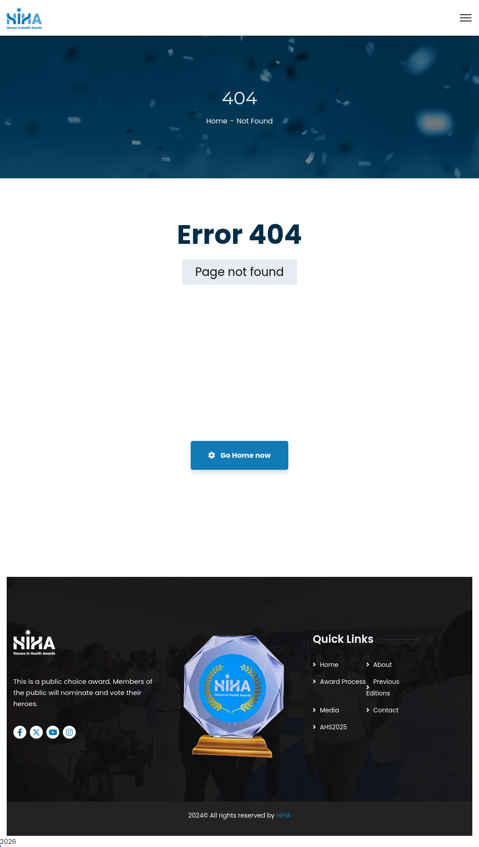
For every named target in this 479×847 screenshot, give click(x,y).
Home (217, 121)
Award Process (343, 681)
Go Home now (239, 455)
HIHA (283, 815)
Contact (386, 710)
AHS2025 (333, 727)
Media (329, 710)
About (382, 664)
